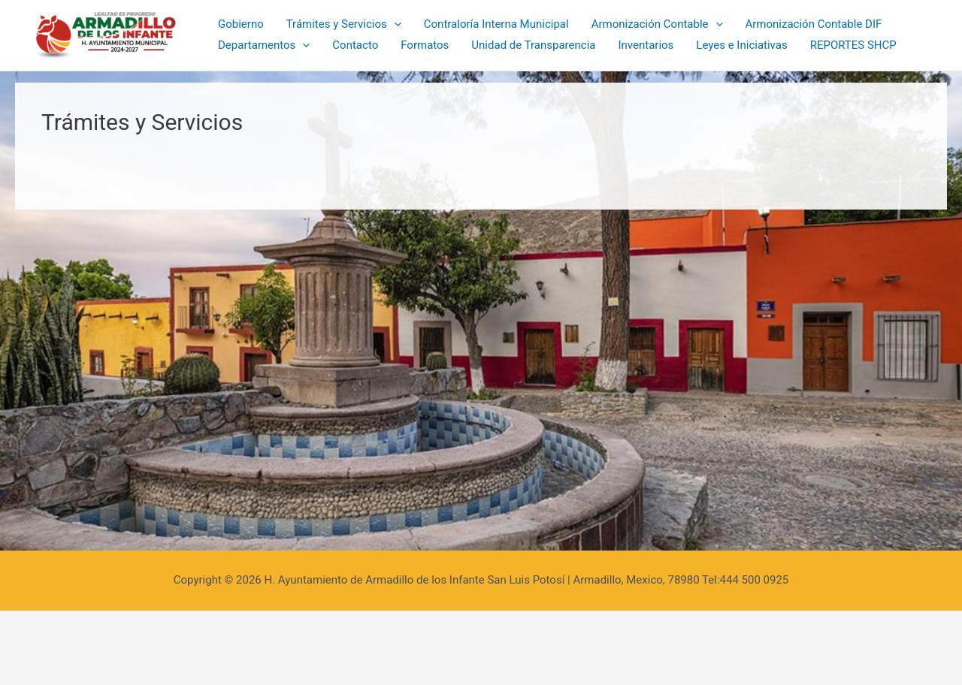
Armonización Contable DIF (814, 24)
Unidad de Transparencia (533, 45)
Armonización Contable (657, 24)
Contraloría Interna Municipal (496, 24)
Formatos (425, 45)
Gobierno (241, 24)
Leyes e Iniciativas (741, 45)
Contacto (355, 45)
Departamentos (264, 45)
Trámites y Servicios (343, 24)
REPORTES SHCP (853, 45)
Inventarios (645, 45)
